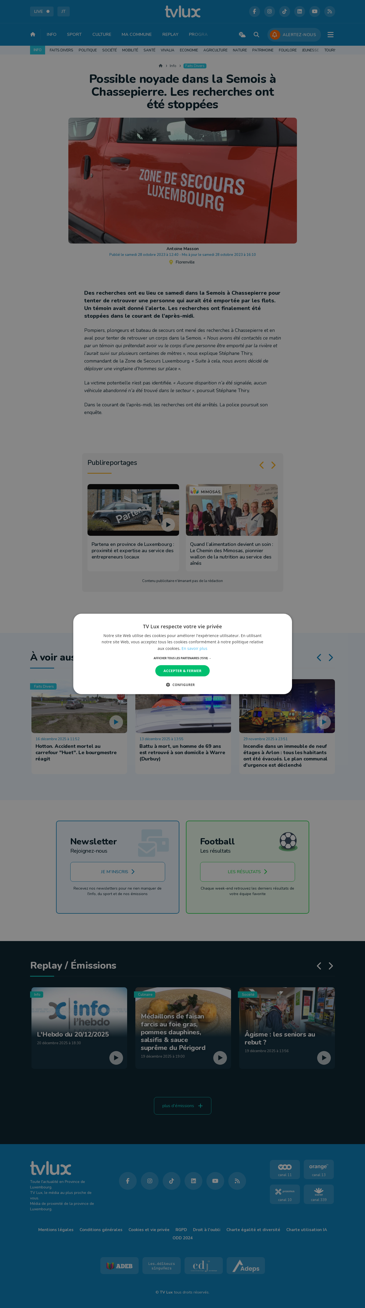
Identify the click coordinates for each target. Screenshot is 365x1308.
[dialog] (182, 654)
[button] (182, 658)
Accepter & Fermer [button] (182, 670)
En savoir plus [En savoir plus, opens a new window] (194, 648)
